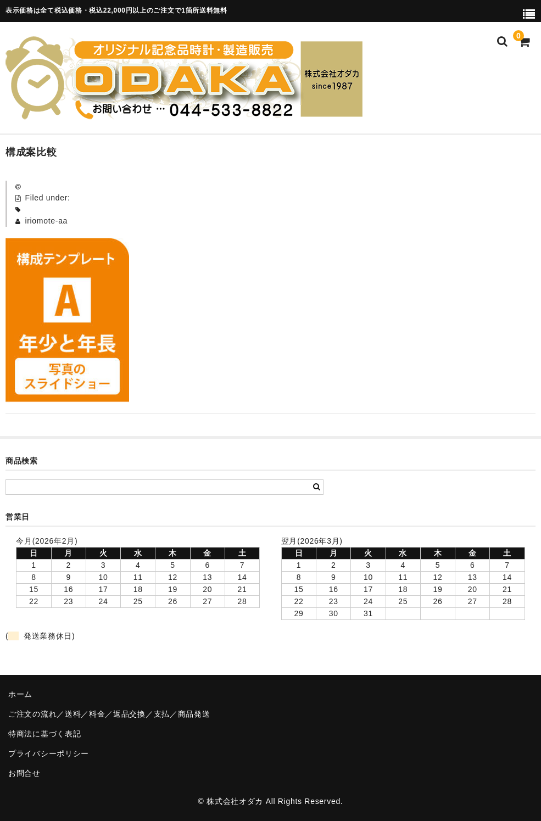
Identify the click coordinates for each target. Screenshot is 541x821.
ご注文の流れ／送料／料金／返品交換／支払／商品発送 (109, 714)
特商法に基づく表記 (44, 733)
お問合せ (24, 773)
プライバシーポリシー (48, 753)
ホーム (20, 694)
